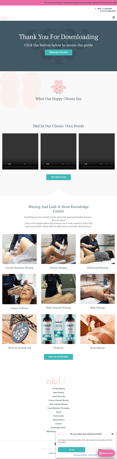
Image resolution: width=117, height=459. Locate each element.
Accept (71, 450)
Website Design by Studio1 (50, 449)
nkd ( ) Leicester (104, 8)
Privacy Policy (92, 455)
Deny (100, 450)
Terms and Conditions (80, 455)
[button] (112, 434)
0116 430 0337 (109, 11)
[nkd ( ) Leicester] (96, 8)
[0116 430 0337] (101, 11)
